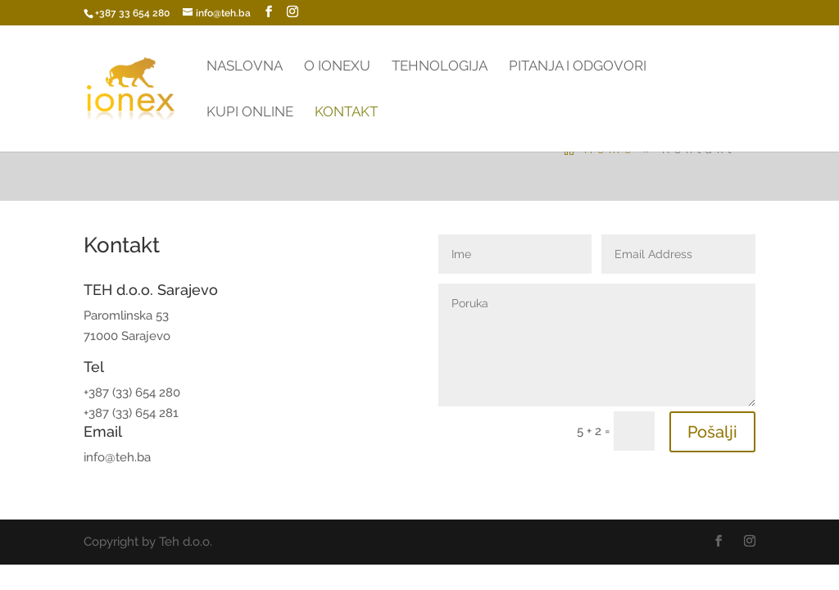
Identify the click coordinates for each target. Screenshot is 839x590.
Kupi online (249, 113)
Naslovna (244, 67)
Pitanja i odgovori (577, 67)
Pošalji (712, 432)
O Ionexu (337, 67)
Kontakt (346, 113)
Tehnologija (440, 67)
